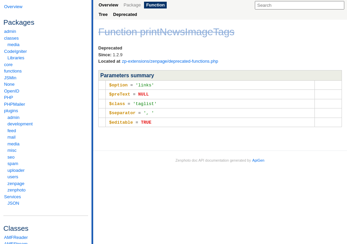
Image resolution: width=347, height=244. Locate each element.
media (13, 44)
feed (11, 130)
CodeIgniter (45, 51)
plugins (45, 110)
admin (10, 31)
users (12, 176)
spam (12, 163)
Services (45, 196)
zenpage (15, 183)
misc (12, 150)
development (20, 123)
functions (13, 71)
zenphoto (47, 189)
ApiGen (258, 159)
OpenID (11, 91)
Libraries (15, 57)
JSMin (10, 77)
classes (45, 38)
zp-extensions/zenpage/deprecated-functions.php (170, 61)
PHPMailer (14, 104)
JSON (13, 203)
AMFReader (16, 237)
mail (11, 137)
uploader (16, 170)
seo (11, 157)
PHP (8, 97)
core (8, 64)
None (9, 84)
